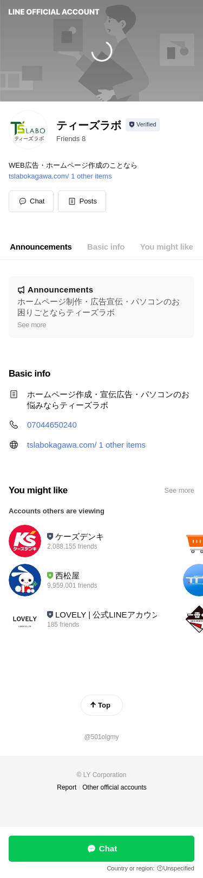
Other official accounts (114, 787)
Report (66, 787)
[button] (82, 201)
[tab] (40, 247)
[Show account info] (143, 124)
